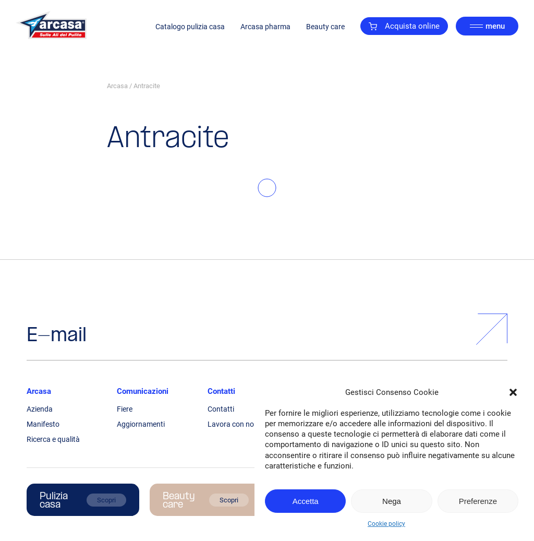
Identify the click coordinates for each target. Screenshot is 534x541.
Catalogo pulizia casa (190, 26)
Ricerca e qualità (53, 439)
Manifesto (43, 424)
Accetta (306, 501)
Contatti (221, 391)
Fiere (124, 409)
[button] (513, 392)
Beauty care (325, 26)
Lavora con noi (232, 424)
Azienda (40, 409)
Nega (391, 501)
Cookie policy (386, 523)
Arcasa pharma (265, 26)
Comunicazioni (142, 391)
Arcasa (117, 86)
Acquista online (404, 26)
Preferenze (478, 501)
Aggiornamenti (141, 424)
